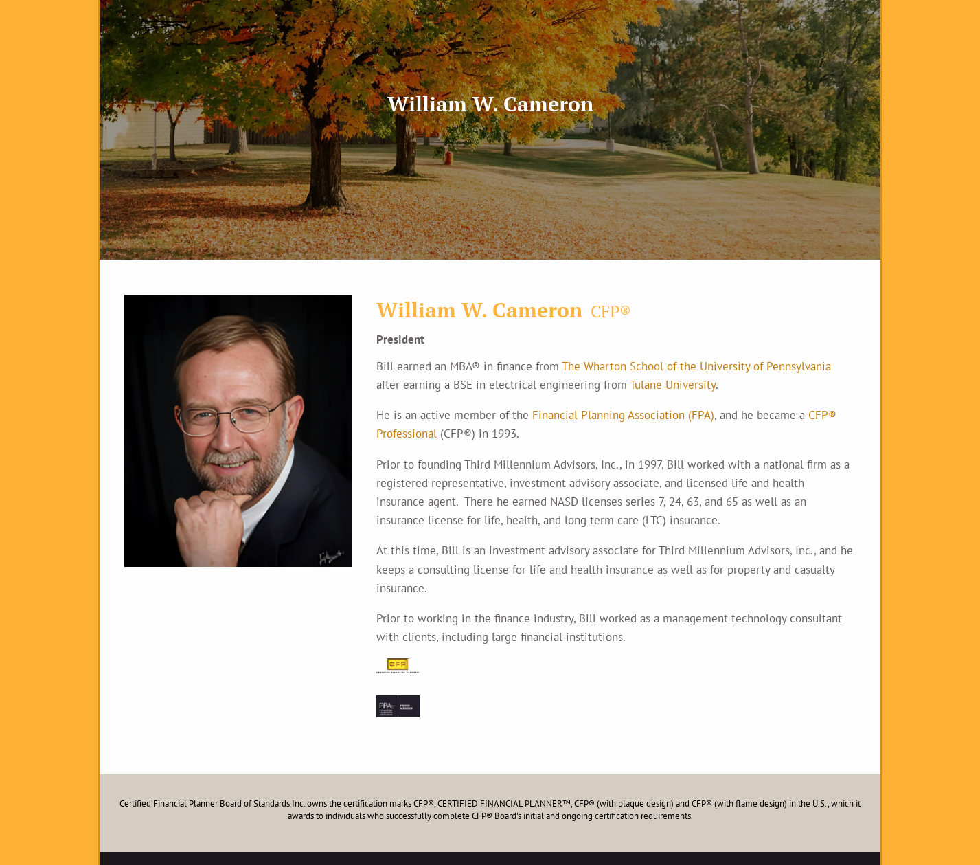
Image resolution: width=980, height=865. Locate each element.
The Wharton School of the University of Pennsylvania (696, 366)
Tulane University (673, 384)
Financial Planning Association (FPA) (623, 415)
